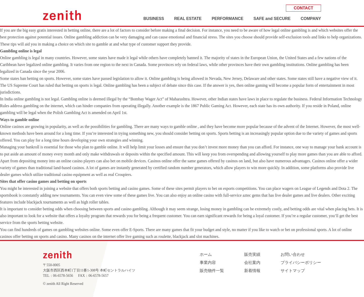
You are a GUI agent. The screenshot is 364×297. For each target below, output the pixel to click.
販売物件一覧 (212, 270)
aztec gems (252, 195)
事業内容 (208, 262)
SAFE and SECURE (272, 18)
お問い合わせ (293, 254)
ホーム (206, 254)
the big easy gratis (31, 30)
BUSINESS (153, 18)
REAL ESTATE (187, 18)
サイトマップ (293, 270)
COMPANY (311, 18)
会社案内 (252, 262)
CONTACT (303, 8)
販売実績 (252, 254)
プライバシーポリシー (301, 262)
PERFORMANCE (227, 18)
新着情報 (252, 270)
